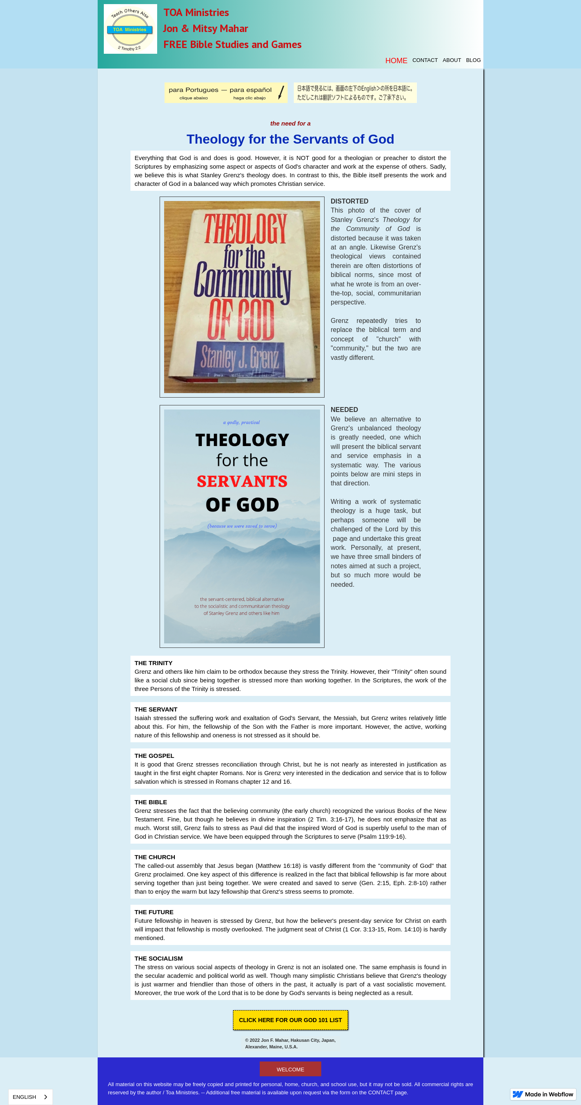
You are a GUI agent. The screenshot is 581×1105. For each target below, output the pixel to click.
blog (473, 60)
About (452, 60)
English (24, 1097)
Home (396, 61)
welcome (290, 1069)
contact (425, 60)
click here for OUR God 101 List (290, 1020)
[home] (130, 28)
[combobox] (30, 1097)
